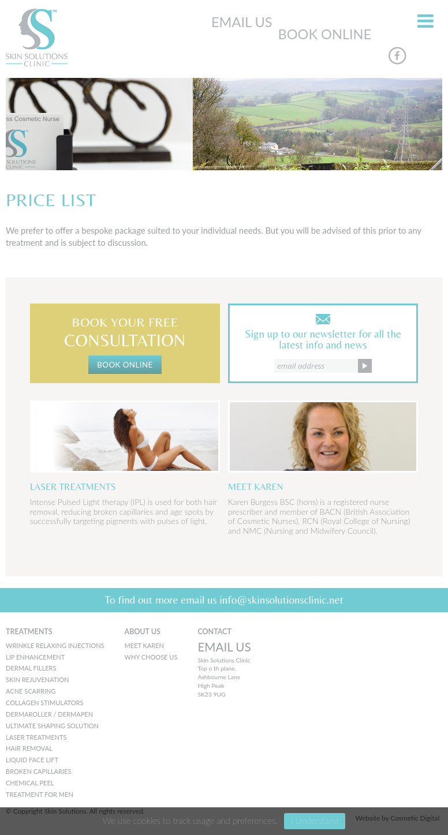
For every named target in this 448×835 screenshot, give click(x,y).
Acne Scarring (30, 691)
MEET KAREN (144, 645)
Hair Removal (29, 748)
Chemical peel (30, 783)
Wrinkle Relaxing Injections (55, 645)
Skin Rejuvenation (37, 679)
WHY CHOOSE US (151, 657)
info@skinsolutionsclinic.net (281, 599)
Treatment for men (39, 794)
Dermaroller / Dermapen (49, 714)
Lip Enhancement (35, 657)
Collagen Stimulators (45, 702)
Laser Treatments (36, 737)
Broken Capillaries (38, 771)
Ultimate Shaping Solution (52, 725)
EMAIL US (241, 22)
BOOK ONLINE (325, 34)
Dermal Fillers (31, 668)
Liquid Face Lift (32, 759)
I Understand (314, 820)
